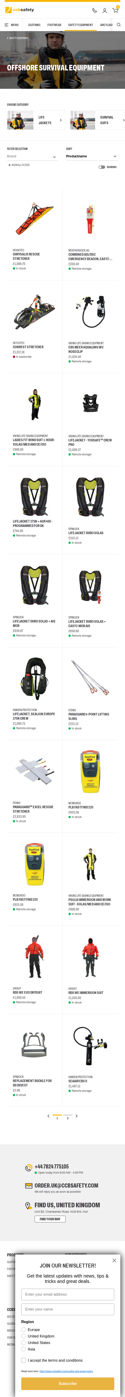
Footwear (54, 25)
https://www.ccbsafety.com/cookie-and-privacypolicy (66, 1371)
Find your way (46, 1221)
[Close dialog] (114, 1260)
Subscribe (68, 1384)
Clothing (34, 25)
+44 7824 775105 (50, 1167)
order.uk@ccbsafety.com (67, 1187)
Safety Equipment (80, 25)
